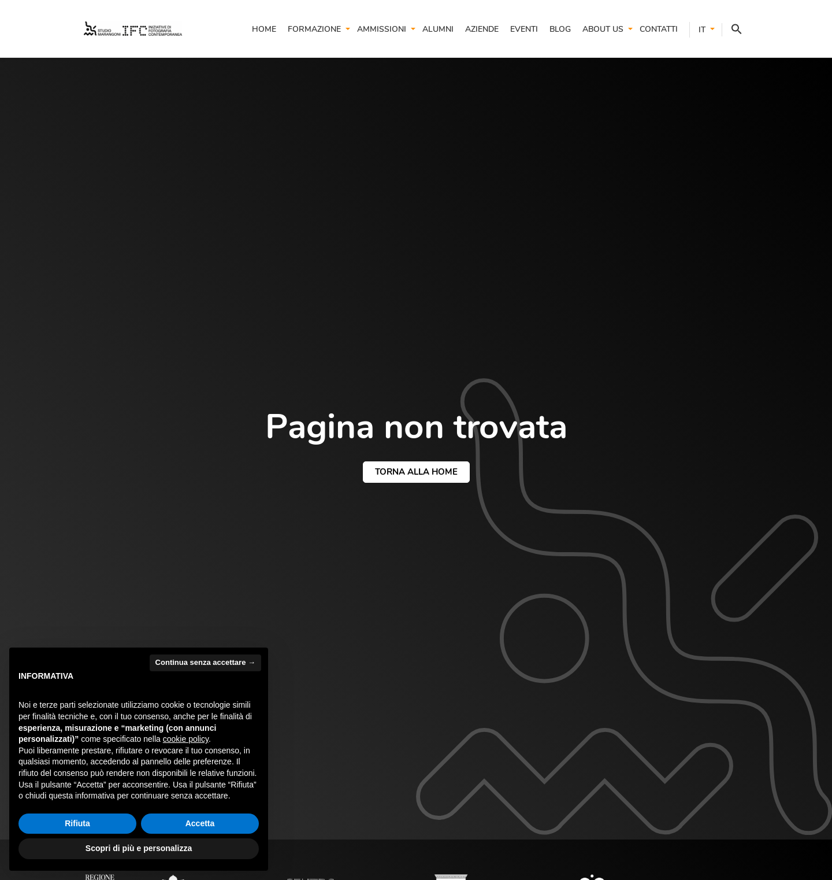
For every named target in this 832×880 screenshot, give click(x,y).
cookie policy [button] (186, 739)
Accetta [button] (200, 823)
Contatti (659, 29)
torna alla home (416, 472)
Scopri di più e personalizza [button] (139, 848)
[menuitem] (697, 30)
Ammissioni (381, 29)
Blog (560, 29)
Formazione (314, 29)
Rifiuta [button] (77, 823)
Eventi (524, 29)
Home (264, 29)
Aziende (482, 29)
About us (602, 29)
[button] (732, 29)
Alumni (438, 29)
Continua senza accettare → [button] (205, 662)
